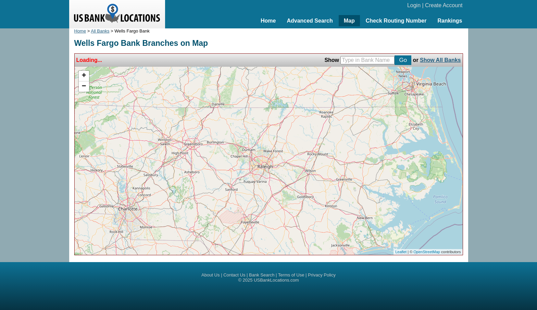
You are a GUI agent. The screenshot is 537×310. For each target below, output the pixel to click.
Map (349, 21)
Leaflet (401, 252)
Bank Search (261, 274)
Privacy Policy (322, 274)
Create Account (443, 5)
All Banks (100, 31)
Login (414, 5)
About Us (210, 274)
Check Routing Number (396, 21)
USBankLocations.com (276, 280)
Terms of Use (291, 274)
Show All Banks (440, 60)
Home (268, 21)
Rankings (449, 21)
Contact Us (234, 274)
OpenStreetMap (426, 252)
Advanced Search (310, 21)
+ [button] (84, 76)
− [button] (84, 86)
